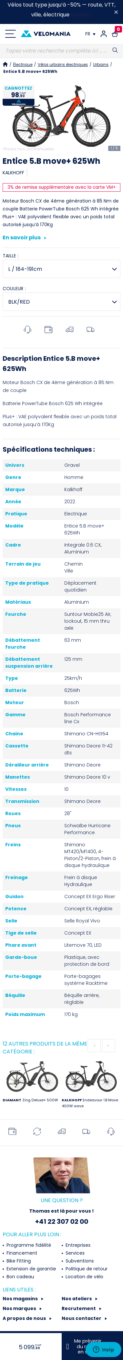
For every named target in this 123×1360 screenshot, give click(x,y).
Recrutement (79, 1308)
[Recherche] (61, 51)
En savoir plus (24, 238)
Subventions (79, 1261)
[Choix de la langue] (90, 34)
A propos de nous (25, 1318)
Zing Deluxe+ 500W (30, 1100)
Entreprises (77, 1245)
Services (74, 1253)
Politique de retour (86, 1268)
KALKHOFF (13, 172)
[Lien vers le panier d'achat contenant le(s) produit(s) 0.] (115, 34)
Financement (21, 1253)
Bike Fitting (18, 1261)
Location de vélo (83, 1276)
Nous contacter (82, 1318)
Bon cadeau (19, 1276)
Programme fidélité (28, 1245)
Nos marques (20, 1308)
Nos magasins (21, 1298)
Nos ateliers (77, 1298)
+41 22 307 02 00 (61, 1221)
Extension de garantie (30, 1268)
